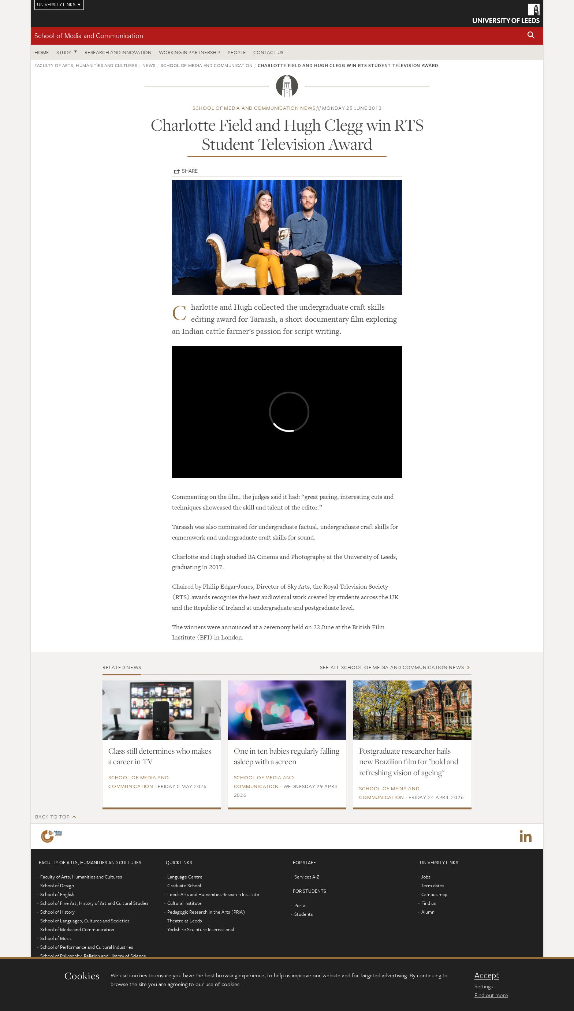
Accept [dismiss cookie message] (486, 975)
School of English (57, 894)
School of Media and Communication (88, 35)
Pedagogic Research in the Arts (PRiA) (206, 911)
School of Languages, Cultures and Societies (84, 920)
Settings (483, 986)
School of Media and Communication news (254, 108)
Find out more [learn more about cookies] (491, 995)
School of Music (56, 938)
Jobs (425, 876)
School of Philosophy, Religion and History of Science (93, 955)
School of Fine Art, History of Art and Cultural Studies (94, 903)
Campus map (434, 894)
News (149, 65)
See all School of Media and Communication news (392, 667)
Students (303, 914)
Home (41, 52)
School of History (57, 911)
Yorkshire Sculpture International (200, 929)
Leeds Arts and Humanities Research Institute (213, 894)
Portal (300, 905)
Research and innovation (118, 52)
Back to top (52, 816)
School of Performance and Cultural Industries (86, 947)
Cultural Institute (184, 903)
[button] (531, 35)
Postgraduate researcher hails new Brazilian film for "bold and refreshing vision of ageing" (408, 761)
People (237, 52)
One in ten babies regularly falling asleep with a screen (286, 756)
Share (190, 171)
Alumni (428, 911)
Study (63, 52)
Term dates (432, 885)
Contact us (268, 52)
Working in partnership (189, 52)
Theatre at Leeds (184, 920)
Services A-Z (306, 876)
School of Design (57, 885)
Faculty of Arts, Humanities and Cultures (85, 65)
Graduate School (184, 885)
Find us (428, 903)
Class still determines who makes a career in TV (159, 756)
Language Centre (184, 876)
